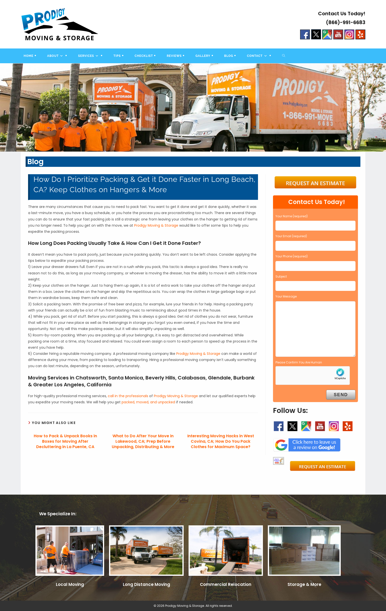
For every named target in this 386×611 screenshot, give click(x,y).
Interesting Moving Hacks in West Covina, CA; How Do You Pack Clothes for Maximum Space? (220, 441)
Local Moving (70, 584)
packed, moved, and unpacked (148, 402)
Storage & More (304, 584)
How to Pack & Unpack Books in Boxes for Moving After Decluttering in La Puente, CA (65, 441)
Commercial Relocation (225, 584)
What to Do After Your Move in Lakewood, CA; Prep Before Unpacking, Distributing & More (143, 441)
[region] (193, 107)
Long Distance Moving (146, 584)
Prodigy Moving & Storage (156, 225)
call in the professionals (128, 395)
